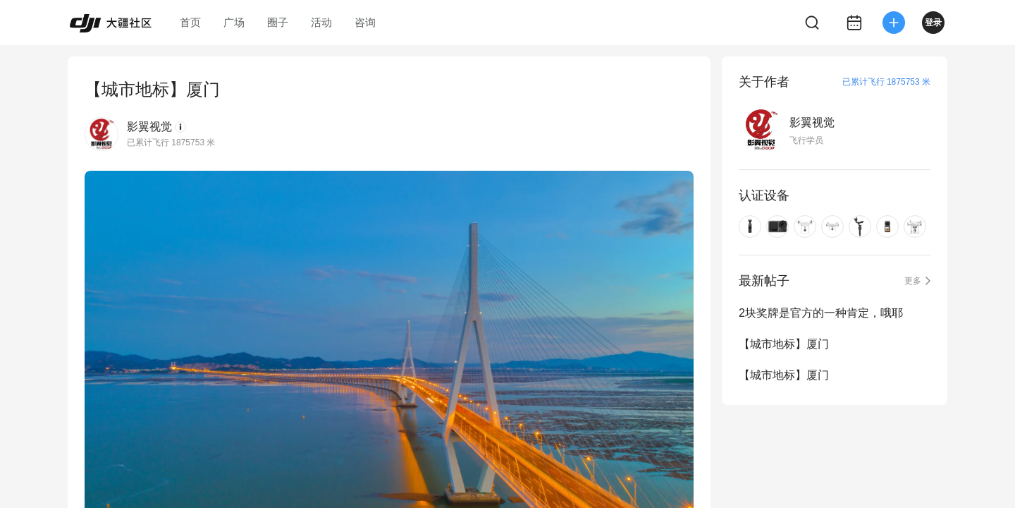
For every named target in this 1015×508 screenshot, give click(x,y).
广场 (234, 22)
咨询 (365, 22)
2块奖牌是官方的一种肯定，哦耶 (821, 313)
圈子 (277, 22)
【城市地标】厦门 (784, 344)
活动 (321, 22)
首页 (190, 22)
